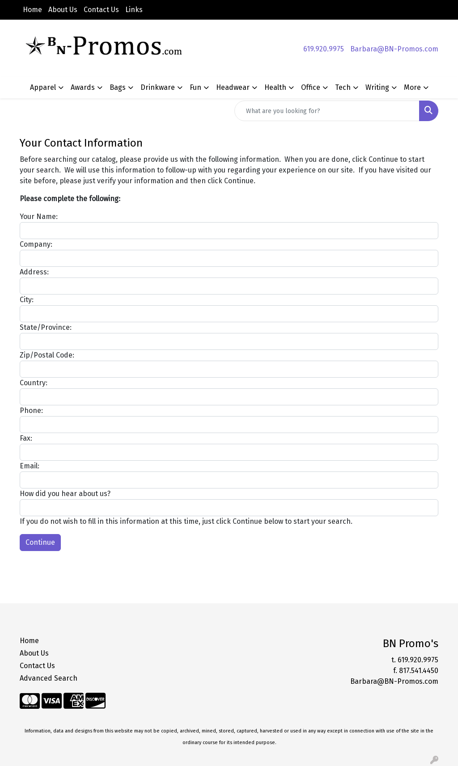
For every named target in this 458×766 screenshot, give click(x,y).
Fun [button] (195, 87)
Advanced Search (48, 678)
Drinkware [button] (157, 87)
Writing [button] (377, 87)
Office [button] (310, 87)
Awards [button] (83, 87)
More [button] (412, 87)
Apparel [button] (43, 87)
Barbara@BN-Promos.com (394, 49)
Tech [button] (343, 87)
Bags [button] (118, 87)
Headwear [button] (233, 87)
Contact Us (101, 9)
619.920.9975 (323, 49)
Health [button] (275, 87)
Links (134, 9)
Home (32, 9)
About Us (62, 9)
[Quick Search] (327, 111)
